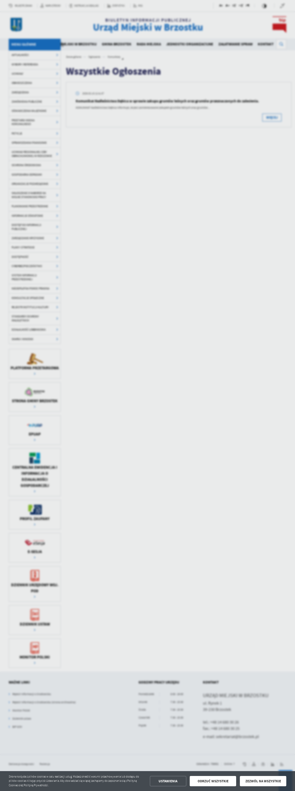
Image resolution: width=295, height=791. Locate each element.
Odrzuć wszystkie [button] (213, 781)
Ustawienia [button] (168, 781)
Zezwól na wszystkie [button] (263, 781)
